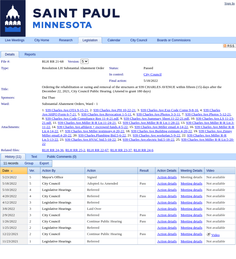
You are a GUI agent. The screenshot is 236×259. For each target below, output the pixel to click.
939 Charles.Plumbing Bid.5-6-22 (102, 135)
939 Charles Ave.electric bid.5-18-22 (148, 139)
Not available (215, 177)
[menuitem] (11, 163)
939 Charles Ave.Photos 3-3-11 (158, 114)
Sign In (229, 3)
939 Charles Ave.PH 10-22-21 (114, 110)
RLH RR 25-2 (75, 150)
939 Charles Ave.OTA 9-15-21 (66, 110)
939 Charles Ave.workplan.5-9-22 (156, 135)
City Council (153, 74)
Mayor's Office (52, 177)
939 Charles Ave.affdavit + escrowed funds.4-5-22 (92, 127)
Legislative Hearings (56, 190)
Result (144, 170)
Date (5, 170)
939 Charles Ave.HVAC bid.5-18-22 (90, 139)
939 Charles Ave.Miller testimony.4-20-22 (94, 131)
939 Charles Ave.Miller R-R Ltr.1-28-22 (151, 123)
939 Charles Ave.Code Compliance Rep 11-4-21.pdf (81, 118)
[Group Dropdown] (29, 163)
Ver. (32, 170)
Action (91, 170)
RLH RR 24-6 (144, 150)
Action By (49, 170)
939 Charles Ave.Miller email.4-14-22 (161, 127)
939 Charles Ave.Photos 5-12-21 (208, 114)
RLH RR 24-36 (53, 150)
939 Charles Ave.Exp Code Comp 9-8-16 (169, 110)
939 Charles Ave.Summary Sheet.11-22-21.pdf (156, 118)
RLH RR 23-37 (121, 150)
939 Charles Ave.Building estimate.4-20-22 (161, 131)
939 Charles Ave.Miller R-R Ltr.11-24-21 (87, 123)
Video (215, 235)
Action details (167, 177)
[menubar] (26, 163)
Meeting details (191, 177)
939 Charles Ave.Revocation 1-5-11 (106, 114)
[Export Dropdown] (44, 163)
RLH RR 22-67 (97, 150)
